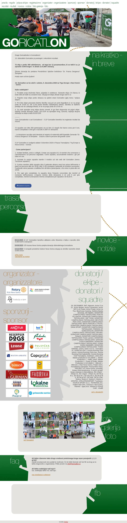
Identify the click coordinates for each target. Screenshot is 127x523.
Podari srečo (98, 365)
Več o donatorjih (97, 392)
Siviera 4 (99, 379)
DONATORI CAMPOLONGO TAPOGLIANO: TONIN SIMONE (87, 347)
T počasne (98, 381)
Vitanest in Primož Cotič (96, 387)
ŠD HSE (90, 377)
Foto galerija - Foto (110, 427)
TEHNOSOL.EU (96, 383)
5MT (85, 306)
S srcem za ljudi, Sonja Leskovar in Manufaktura (86, 371)
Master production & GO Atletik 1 (85, 358)
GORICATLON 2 (80, 350)
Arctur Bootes (79, 307)
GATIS (81, 349)
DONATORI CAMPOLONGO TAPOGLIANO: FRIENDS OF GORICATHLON (92, 329)
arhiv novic (19, 255)
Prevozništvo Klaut (95, 367)
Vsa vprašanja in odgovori (41, 475)
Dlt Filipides (89, 313)
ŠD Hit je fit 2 (78, 376)
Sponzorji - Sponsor (17, 315)
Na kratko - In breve (107, 59)
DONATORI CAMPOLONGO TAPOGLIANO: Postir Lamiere (87, 337)
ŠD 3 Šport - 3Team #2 (87, 374)
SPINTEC (74, 381)
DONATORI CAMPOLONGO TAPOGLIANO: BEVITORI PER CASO (87, 320)
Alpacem (91, 306)
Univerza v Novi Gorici (94, 385)
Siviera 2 (85, 379)
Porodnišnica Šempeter (79, 367)
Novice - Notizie (108, 244)
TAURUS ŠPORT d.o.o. (81, 383)
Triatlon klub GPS (79, 385)
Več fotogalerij (29, 440)
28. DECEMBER (77, 306)
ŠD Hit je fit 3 (89, 376)
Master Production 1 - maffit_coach (90, 358)
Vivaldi (100, 388)
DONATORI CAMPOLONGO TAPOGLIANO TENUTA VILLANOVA (87, 314)
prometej (99, 368)
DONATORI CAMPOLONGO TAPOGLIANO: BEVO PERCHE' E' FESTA (87, 322)
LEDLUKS (98, 356)
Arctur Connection (91, 307)
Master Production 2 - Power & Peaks (89, 360)
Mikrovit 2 (74, 365)
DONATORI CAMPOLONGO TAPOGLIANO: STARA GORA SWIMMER (88, 343)
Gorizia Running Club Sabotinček (87, 353)
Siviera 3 (92, 379)
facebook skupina (23, 186)
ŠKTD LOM (98, 377)
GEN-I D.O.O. (89, 349)
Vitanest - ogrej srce (81, 386)
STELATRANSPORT (86, 381)
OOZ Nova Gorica (85, 365)
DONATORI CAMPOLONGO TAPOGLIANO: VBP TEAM (88, 317)
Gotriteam (90, 356)
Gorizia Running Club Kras (87, 352)
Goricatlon (35, 42)
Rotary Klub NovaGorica (81, 370)
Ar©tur (66, 522)
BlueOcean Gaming (84, 311)
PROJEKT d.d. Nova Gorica (85, 368)
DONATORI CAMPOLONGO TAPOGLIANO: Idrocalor (87, 331)
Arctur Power (91, 309)
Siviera (78, 379)
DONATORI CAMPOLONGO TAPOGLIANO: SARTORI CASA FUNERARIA (87, 339)
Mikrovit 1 (98, 363)
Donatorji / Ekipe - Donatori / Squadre (88, 286)
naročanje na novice (22, 257)
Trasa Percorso (13, 202)
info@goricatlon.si (73, 464)
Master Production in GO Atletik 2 (89, 362)
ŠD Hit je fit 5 (81, 377)
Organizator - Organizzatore (22, 277)
